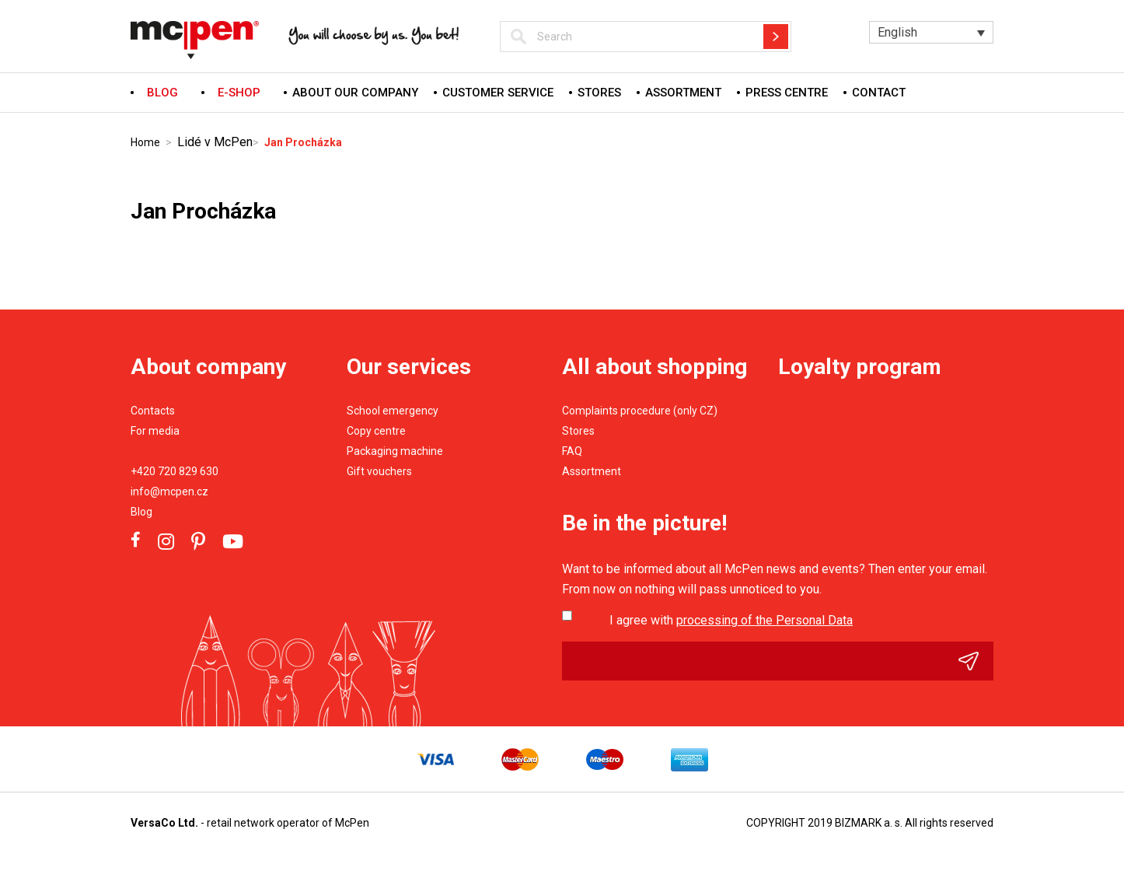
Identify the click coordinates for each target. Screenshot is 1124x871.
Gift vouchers (379, 471)
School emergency (392, 410)
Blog (141, 511)
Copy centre (376, 431)
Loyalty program (859, 367)
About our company (355, 93)
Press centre (786, 93)
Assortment (683, 93)
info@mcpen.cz (169, 491)
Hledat (775, 36)
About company (208, 367)
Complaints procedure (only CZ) (639, 410)
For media (155, 431)
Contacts (153, 410)
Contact (879, 93)
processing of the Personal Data (764, 620)
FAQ (572, 451)
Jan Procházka (303, 142)
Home (145, 142)
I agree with (731, 620)
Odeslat (975, 661)
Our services (409, 367)
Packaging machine (395, 451)
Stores (599, 93)
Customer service (497, 93)
